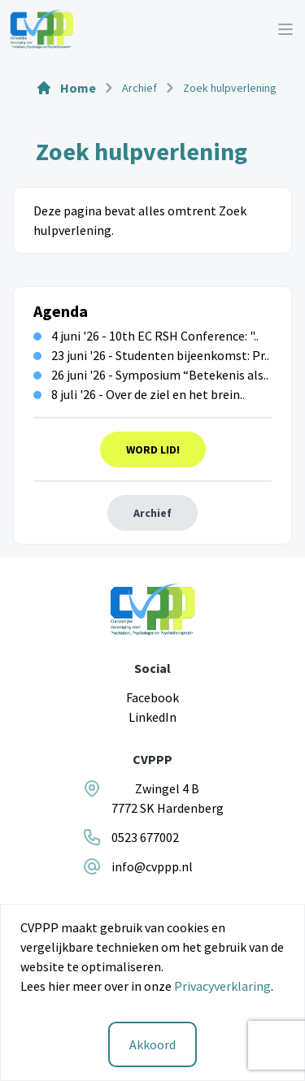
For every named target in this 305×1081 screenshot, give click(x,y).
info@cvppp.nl (152, 866)
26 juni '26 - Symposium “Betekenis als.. (150, 375)
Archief (152, 513)
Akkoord (152, 1044)
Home (66, 88)
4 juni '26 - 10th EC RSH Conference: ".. (146, 336)
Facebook (152, 697)
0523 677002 (145, 837)
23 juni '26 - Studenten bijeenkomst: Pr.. (151, 355)
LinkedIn (152, 717)
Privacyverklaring (222, 986)
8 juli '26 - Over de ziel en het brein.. (139, 394)
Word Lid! (153, 449)
